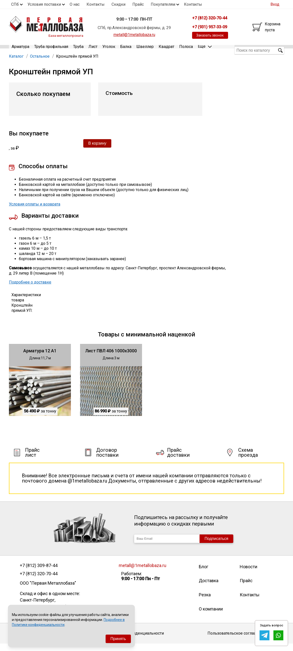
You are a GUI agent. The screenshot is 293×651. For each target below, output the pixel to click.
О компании (211, 616)
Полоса (186, 50)
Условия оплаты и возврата (34, 211)
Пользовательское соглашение (236, 640)
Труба (78, 50)
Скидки (118, 4)
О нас (75, 4)
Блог (203, 573)
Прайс (138, 4)
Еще (205, 50)
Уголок (108, 50)
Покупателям (163, 4)
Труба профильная (51, 50)
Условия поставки (44, 4)
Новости (248, 573)
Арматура (20, 50)
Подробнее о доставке (30, 289)
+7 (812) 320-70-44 (39, 580)
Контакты (96, 4)
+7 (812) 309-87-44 (39, 572)
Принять (118, 639)
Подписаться (216, 546)
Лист (92, 50)
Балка (125, 50)
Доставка (208, 588)
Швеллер (145, 50)
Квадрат (166, 50)
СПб (15, 4)
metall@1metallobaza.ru (134, 34)
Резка (205, 602)
